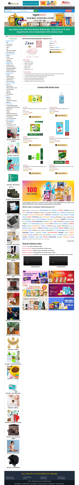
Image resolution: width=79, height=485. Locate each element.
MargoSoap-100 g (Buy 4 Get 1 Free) (30, 138)
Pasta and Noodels (44, 254)
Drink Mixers (35, 246)
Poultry (66, 254)
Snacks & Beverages (19, 7)
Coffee (31, 246)
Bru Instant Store (61, 266)
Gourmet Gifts (51, 250)
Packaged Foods (28, 7)
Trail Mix (46, 248)
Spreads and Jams (48, 252)
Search (35, 10)
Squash (40, 246)
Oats (43, 252)
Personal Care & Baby (47, 7)
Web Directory (52, 483)
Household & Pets (37, 7)
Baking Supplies (51, 254)
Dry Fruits (34, 248)
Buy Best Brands (25, 483)
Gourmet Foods (61, 7)
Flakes (54, 252)
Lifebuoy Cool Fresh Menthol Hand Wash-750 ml (59, 138)
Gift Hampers (45, 250)
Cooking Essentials (10, 7)
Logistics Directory (60, 483)
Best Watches (34, 483)
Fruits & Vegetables (70, 7)
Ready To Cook (59, 254)
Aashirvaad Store (35, 266)
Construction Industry (42, 483)
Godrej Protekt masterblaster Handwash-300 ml (59, 108)
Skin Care (55, 7)
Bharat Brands (18, 483)
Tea (28, 246)
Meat (64, 254)
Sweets (39, 250)
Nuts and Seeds (40, 248)
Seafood (71, 254)
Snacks (49, 248)
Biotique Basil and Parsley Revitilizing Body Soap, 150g (34, 166)
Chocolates (35, 250)
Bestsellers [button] (68, 10)
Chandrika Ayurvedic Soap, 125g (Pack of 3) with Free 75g (61, 166)
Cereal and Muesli (37, 252)
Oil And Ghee (36, 254)
